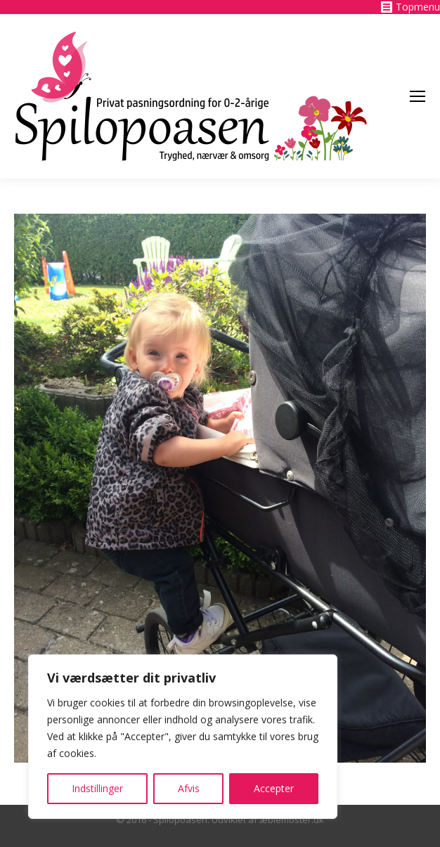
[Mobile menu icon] (417, 96)
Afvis (189, 788)
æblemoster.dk (291, 819)
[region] (182, 736)
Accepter (274, 788)
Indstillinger (97, 788)
